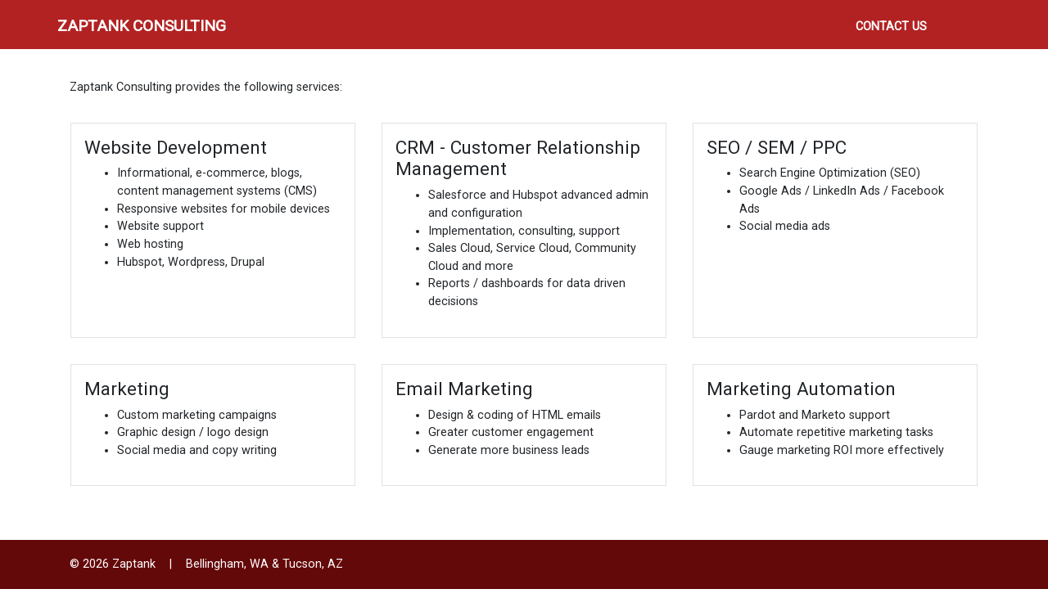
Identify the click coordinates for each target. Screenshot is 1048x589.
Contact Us (891, 27)
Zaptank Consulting (141, 25)
